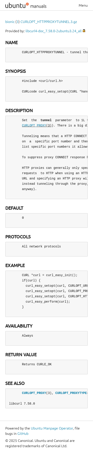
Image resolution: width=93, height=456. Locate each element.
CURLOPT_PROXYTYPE (71, 393)
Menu (83, 5)
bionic (10, 22)
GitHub (22, 433)
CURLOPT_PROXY (34, 125)
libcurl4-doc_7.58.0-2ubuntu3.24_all (54, 31)
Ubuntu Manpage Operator (52, 428)
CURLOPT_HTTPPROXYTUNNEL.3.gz (48, 22)
